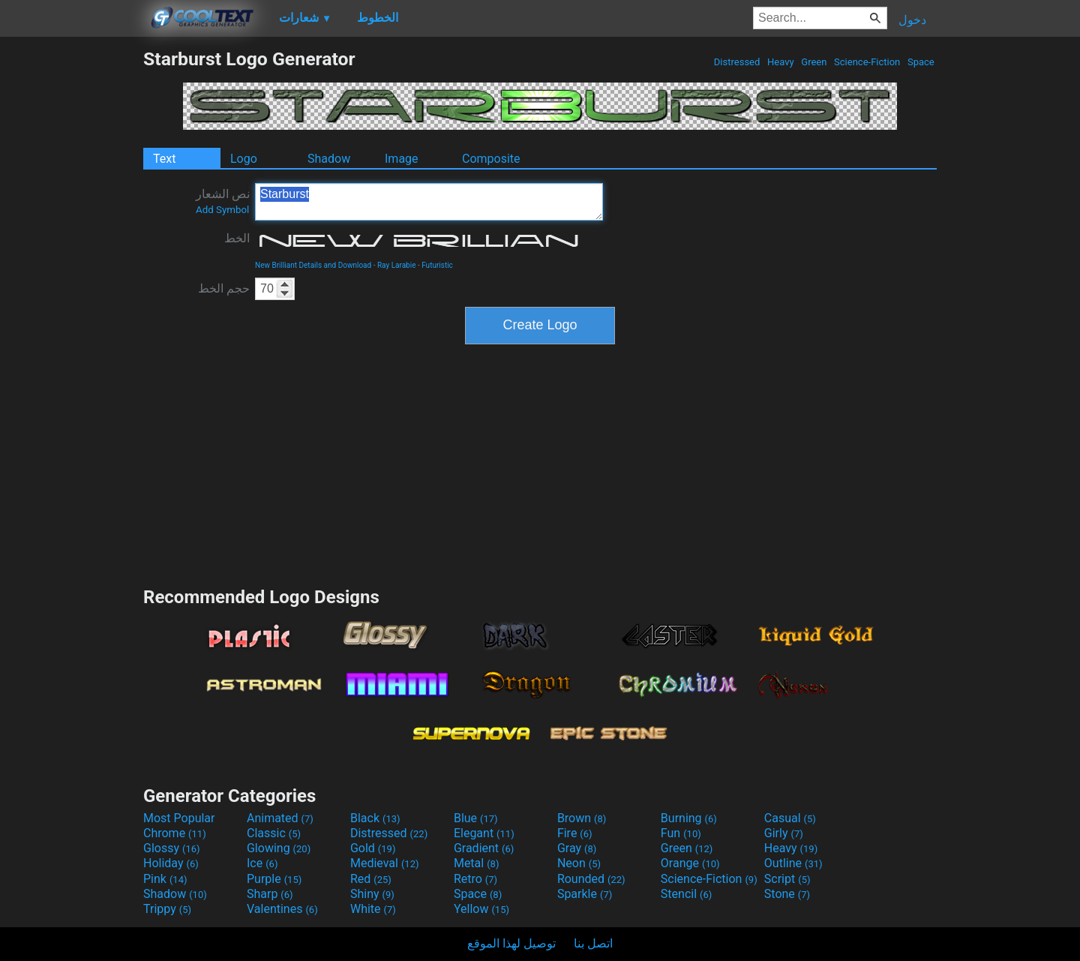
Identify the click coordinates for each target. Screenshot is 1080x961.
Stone (787, 894)
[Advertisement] (71, 273)
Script (787, 879)
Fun (681, 833)
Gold (373, 848)
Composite (491, 159)
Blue (476, 818)
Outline (793, 863)
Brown (581, 818)
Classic (274, 833)
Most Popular (179, 818)
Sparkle (584, 894)
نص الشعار (223, 201)
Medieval (384, 863)
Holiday (171, 863)
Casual (790, 818)
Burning (689, 818)
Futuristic (437, 265)
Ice (262, 863)
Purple (274, 879)
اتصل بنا (593, 943)
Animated (280, 818)
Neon (579, 863)
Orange (690, 863)
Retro (475, 879)
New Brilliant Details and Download (313, 265)
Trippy (167, 909)
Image (401, 159)
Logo (243, 159)
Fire (574, 833)
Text (164, 159)
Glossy (171, 848)
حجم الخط (224, 288)
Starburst (429, 202)
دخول (912, 20)
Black (375, 818)
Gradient (484, 848)
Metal (477, 863)
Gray (576, 848)
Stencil (686, 894)
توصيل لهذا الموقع (511, 943)
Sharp (270, 894)
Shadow (329, 159)
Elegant (484, 833)
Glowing (278, 848)
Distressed (737, 62)
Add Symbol (222, 209)
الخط (237, 238)
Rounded (591, 879)
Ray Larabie (396, 265)
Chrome (174, 833)
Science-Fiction (867, 62)
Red (371, 879)
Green (814, 62)
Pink (165, 879)
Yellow (481, 909)
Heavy (780, 62)
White (373, 909)
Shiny (372, 894)
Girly (783, 833)
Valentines (282, 909)
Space (921, 62)
